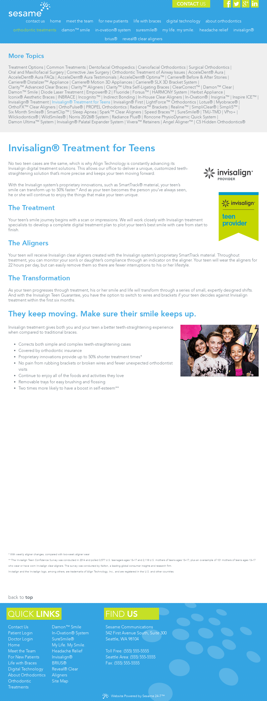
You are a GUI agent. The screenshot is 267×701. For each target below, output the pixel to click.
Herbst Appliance (206, 92)
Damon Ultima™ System (31, 121)
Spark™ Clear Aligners (120, 111)
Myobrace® (227, 102)
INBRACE (66, 97)
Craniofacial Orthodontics (162, 67)
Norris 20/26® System (89, 116)
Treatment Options (25, 67)
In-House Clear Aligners (160, 97)
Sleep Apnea (84, 111)
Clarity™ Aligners (87, 87)
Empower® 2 (98, 92)
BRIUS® (59, 663)
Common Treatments (66, 67)
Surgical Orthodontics (209, 67)
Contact (191, 4)
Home (14, 644)
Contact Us (18, 626)
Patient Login (20, 632)
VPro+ (230, 111)
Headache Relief (67, 650)
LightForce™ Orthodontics (171, 102)
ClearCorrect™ (186, 87)
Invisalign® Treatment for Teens (81, 102)
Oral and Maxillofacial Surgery (36, 72)
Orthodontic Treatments (19, 684)
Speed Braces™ (159, 111)
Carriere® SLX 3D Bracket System (166, 82)
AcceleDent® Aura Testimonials (87, 77)
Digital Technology (25, 669)
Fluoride (121, 92)
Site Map (60, 681)
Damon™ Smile (23, 92)
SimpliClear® (204, 107)
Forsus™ (140, 92)
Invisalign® (62, 656)
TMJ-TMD (212, 111)
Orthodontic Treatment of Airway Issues (148, 72)
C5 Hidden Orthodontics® (220, 121)
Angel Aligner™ (178, 121)
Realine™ (180, 107)
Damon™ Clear (217, 87)
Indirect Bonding (119, 97)
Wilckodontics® (23, 116)
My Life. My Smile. (68, 644)
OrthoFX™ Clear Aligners (32, 107)
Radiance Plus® (126, 116)
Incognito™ (89, 97)
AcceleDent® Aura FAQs (31, 77)
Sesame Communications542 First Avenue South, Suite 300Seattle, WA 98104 (136, 632)
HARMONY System (169, 92)
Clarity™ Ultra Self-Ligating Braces (137, 87)
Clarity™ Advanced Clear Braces (38, 87)
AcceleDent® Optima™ (142, 77)
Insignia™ (220, 97)
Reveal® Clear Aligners (65, 672)
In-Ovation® (196, 97)
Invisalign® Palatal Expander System (90, 121)
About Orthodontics (27, 675)
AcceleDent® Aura (205, 72)
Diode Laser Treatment (62, 92)
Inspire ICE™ (245, 97)
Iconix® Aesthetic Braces (31, 97)
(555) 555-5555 (136, 650)
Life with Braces (22, 663)
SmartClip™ (58, 111)
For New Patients (23, 656)
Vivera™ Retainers (143, 121)
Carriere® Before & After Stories (197, 77)
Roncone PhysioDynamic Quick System (180, 116)
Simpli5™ (229, 107)
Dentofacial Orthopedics (112, 67)
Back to (20, 597)
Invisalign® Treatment (28, 102)
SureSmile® (188, 111)
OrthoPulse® (71, 107)
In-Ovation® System (70, 632)
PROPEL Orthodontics (106, 107)
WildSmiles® (53, 116)
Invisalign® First (128, 102)
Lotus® (206, 102)
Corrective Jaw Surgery (88, 72)
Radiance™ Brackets (149, 107)
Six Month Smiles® (26, 111)
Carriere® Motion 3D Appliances (102, 82)
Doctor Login (20, 638)
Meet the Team (22, 650)
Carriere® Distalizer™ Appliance (38, 82)
